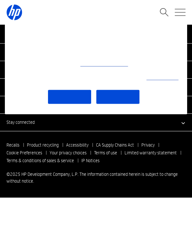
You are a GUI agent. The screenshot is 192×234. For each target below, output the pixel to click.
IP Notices (90, 160)
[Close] (178, 31)
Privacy (148, 145)
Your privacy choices (68, 153)
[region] (96, 68)
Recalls (12, 145)
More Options (70, 96)
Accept (118, 96)
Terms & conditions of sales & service (40, 160)
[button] (96, 122)
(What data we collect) (104, 64)
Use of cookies (163, 77)
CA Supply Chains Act (115, 145)
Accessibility (77, 145)
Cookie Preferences (24, 153)
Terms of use (105, 153)
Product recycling (43, 145)
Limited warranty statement (151, 153)
